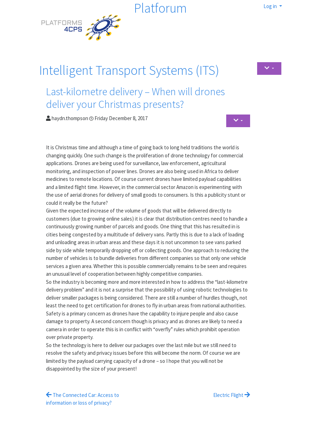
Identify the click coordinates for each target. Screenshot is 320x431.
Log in (270, 6)
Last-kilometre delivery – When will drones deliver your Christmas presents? (135, 98)
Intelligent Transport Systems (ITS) (129, 70)
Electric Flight (231, 395)
